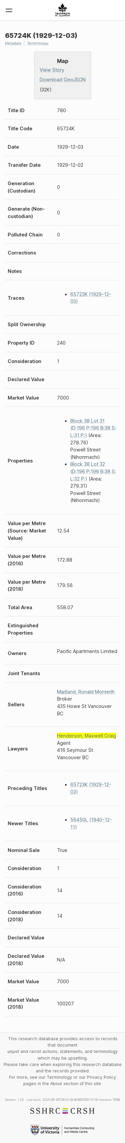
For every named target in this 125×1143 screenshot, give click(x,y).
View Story (52, 70)
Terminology (38, 43)
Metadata (13, 43)
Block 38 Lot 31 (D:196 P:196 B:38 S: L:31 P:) (93, 428)
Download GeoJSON (63, 79)
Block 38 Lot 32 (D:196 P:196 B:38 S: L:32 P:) (93, 471)
